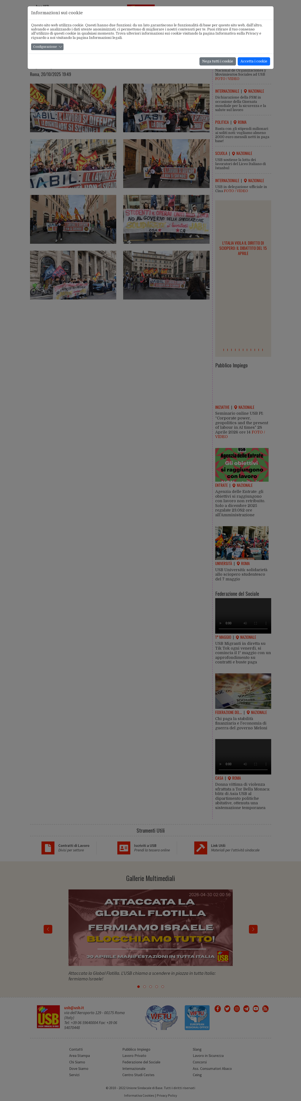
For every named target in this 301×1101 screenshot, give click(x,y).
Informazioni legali (105, 38)
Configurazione (45, 46)
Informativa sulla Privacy (236, 33)
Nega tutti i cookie (217, 61)
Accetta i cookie (253, 61)
